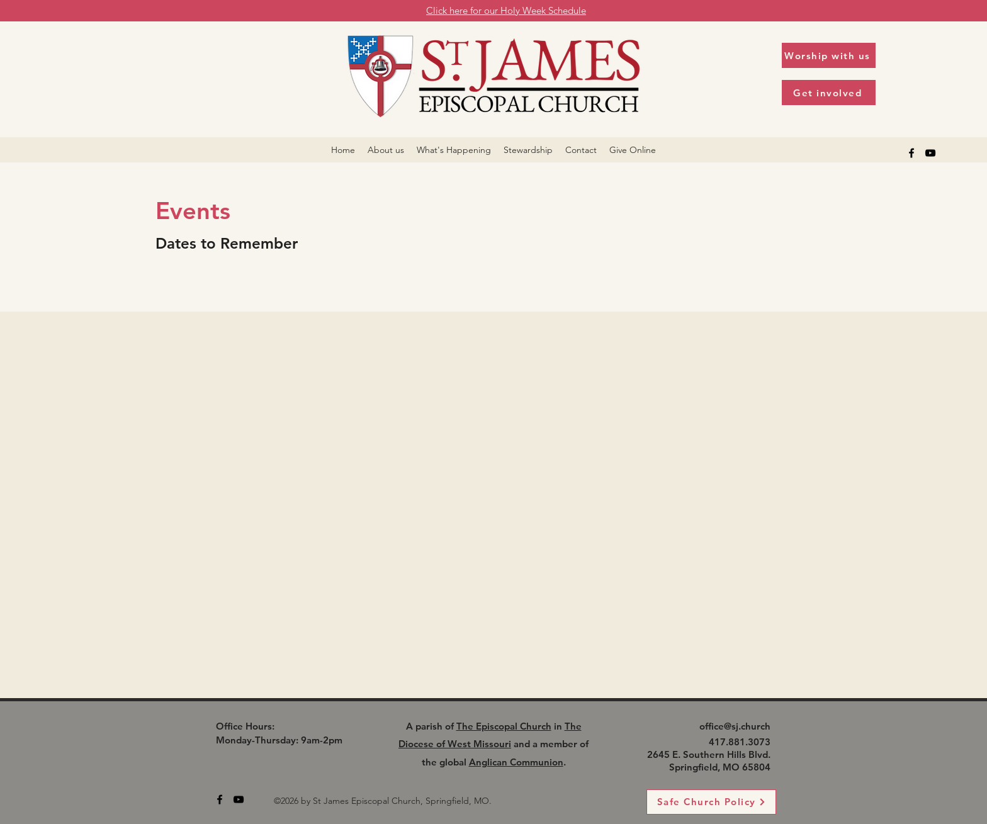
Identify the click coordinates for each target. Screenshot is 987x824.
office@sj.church (734, 726)
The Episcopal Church (503, 726)
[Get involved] (829, 92)
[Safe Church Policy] (711, 802)
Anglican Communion (516, 762)
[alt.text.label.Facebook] (911, 153)
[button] (385, 149)
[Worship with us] (829, 55)
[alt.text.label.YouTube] (930, 153)
